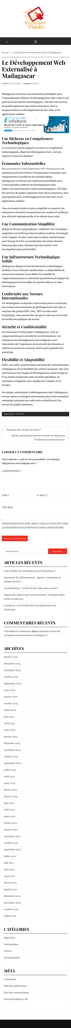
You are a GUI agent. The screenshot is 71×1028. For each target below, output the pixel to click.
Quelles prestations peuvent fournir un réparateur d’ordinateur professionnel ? (38, 437)
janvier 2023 (10, 796)
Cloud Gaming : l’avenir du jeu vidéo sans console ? (31, 588)
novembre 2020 (12, 902)
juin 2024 (9, 716)
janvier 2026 (11, 656)
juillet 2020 (10, 916)
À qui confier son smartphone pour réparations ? (30, 570)
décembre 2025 (12, 663)
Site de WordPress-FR (16, 999)
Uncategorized (12, 957)
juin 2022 (9, 803)
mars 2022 (9, 816)
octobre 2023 (11, 756)
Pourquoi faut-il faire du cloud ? (23, 429)
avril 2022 (9, 809)
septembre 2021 (12, 849)
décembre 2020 (12, 896)
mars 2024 (10, 730)
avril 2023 (9, 776)
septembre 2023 (12, 763)
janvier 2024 (11, 736)
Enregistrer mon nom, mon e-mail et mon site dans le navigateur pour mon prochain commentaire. (35, 525)
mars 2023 (9, 783)
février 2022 (10, 823)
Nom (5, 495)
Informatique (11, 944)
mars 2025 (9, 690)
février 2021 (10, 882)
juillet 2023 (10, 769)
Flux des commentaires (16, 992)
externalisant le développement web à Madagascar (32, 168)
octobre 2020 (11, 909)
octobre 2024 (11, 703)
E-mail (42, 495)
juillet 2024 (10, 710)
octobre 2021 (11, 842)
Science (8, 950)
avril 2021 (9, 869)
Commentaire (11, 471)
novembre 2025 (12, 670)
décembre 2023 (12, 743)
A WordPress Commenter (17, 631)
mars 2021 (9, 876)
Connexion (10, 979)
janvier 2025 (11, 696)
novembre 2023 (12, 750)
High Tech (19, 414)
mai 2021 (9, 862)
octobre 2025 (11, 676)
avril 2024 (9, 723)
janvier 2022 (11, 829)
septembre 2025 (12, 683)
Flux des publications (15, 985)
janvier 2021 (10, 889)
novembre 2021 (12, 836)
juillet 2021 (10, 856)
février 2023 (10, 789)
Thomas (35, 83)
